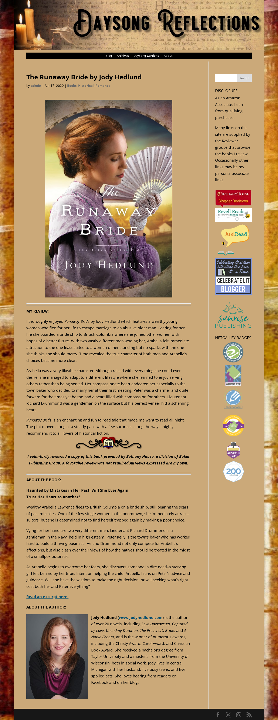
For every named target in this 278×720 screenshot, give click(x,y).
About (168, 56)
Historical (86, 85)
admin (36, 85)
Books (72, 85)
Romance (102, 85)
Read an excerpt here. (47, 596)
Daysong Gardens (146, 56)
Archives (123, 56)
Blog (109, 56)
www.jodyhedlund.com (141, 617)
